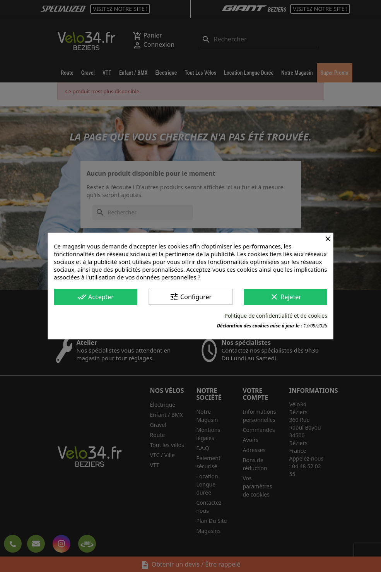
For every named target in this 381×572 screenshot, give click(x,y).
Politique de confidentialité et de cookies (275, 315)
